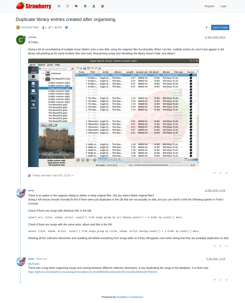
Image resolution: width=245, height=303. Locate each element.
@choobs (42, 259)
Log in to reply (220, 27)
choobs (32, 37)
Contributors (136, 297)
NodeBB (122, 297)
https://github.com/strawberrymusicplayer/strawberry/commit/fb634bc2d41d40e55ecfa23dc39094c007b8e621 (93, 271)
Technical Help (29, 27)
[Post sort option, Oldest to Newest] (206, 27)
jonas (31, 190)
